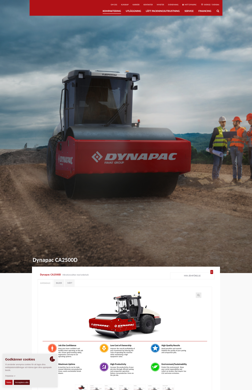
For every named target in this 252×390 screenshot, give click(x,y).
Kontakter (148, 5)
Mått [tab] (69, 283)
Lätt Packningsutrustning (163, 11)
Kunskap (125, 5)
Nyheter (160, 5)
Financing (204, 11)
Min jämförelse (198, 275)
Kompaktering (112, 11)
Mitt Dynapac (189, 5)
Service (189, 11)
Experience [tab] (45, 283)
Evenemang (173, 5)
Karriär (136, 5)
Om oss (114, 5)
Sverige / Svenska (210, 5)
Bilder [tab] (59, 283)
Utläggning (133, 11)
